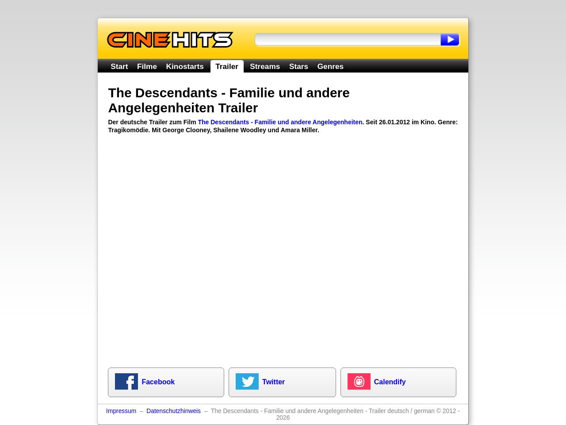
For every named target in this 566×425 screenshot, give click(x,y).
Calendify (390, 382)
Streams (265, 66)
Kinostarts (185, 66)
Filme (147, 66)
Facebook (158, 382)
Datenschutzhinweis (173, 411)
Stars (298, 66)
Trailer (226, 66)
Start (119, 66)
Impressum (121, 411)
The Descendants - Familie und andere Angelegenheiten (280, 122)
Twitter (273, 382)
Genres (330, 66)
